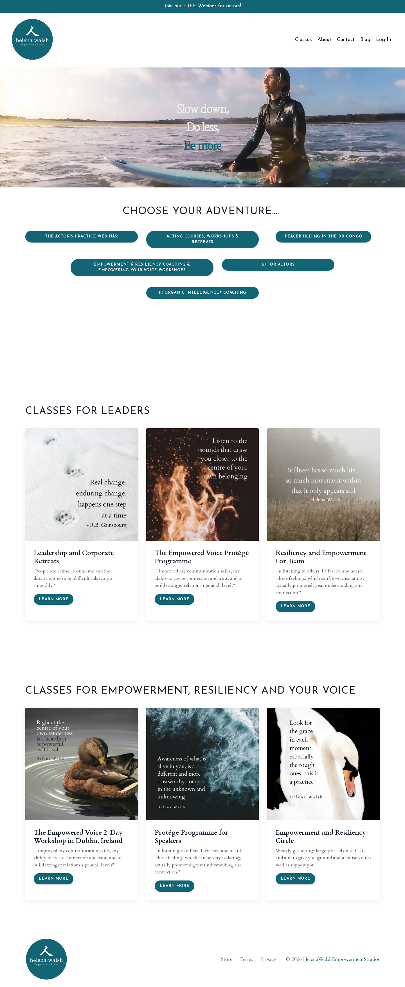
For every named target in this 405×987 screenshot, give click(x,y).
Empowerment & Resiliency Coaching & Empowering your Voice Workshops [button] (142, 267)
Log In (383, 39)
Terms (246, 959)
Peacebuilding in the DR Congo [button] (324, 236)
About (324, 39)
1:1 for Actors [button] (278, 264)
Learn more (53, 599)
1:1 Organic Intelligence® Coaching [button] (202, 293)
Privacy (268, 959)
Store (226, 959)
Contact (346, 39)
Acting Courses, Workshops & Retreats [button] (202, 239)
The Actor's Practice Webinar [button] (81, 236)
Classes (303, 39)
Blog (365, 39)
